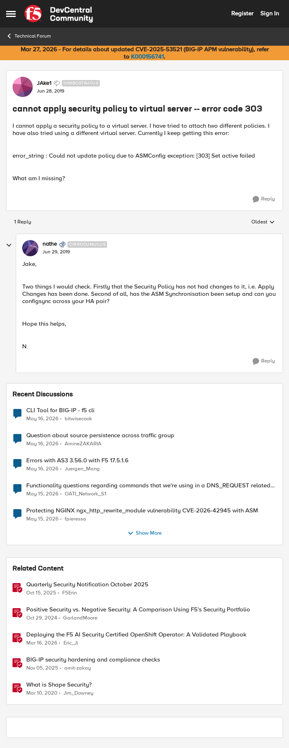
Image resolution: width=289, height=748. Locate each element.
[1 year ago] (41, 618)
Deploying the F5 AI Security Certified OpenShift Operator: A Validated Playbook (136, 634)
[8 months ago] (42, 668)
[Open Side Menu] (11, 14)
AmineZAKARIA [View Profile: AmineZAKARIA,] (83, 443)
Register (242, 13)
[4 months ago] (41, 643)
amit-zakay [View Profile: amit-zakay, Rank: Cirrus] (77, 668)
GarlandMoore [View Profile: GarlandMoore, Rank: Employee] (80, 618)
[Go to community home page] (58, 13)
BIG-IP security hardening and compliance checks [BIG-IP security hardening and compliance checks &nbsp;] (93, 659)
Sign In (269, 13)
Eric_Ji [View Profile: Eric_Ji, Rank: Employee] (70, 643)
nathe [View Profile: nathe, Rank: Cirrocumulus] (49, 244)
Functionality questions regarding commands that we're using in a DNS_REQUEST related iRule (148, 485)
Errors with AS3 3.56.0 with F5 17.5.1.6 (77, 460)
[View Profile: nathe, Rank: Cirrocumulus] (30, 248)
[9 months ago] (41, 593)
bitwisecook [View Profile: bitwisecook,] (78, 418)
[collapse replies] (9, 245)
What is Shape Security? (59, 684)
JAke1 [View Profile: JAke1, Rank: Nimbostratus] (44, 83)
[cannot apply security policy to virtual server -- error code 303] (56, 252)
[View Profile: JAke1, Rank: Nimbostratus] (23, 87)
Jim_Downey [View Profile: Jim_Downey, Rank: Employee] (78, 693)
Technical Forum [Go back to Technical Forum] (28, 36)
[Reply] (263, 199)
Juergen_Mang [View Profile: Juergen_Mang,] (82, 469)
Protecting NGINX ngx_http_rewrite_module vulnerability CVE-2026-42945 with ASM (142, 510)
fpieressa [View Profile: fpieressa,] (75, 519)
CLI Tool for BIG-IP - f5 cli (60, 410)
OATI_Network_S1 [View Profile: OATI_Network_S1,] (85, 494)
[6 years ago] (41, 693)
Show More (144, 533)
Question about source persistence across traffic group (100, 435)
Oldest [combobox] (263, 222)
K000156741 (147, 56)
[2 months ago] (42, 418)
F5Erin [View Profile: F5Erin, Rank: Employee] (69, 593)
